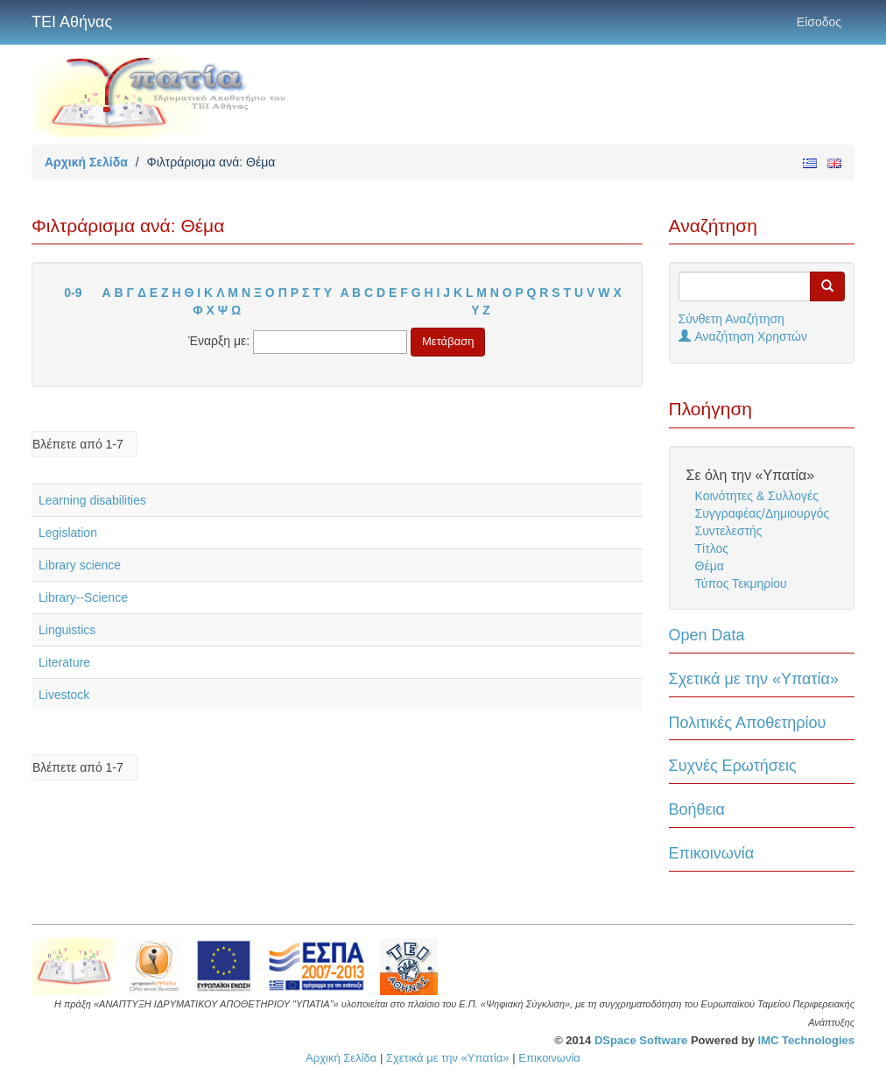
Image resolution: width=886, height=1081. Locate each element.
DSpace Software (640, 1040)
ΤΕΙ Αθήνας (72, 22)
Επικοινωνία (712, 853)
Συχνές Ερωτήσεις (733, 765)
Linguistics (67, 630)
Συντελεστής (729, 531)
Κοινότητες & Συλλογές (757, 496)
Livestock (64, 695)
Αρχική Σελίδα (86, 162)
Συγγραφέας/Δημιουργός (762, 513)
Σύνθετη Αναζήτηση (731, 319)
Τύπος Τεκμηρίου (741, 583)
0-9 (72, 293)
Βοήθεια (697, 809)
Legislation (68, 533)
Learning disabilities (92, 500)
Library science (80, 565)
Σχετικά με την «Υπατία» (754, 679)
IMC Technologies (806, 1040)
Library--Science (83, 597)
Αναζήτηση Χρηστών (743, 336)
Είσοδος (819, 22)
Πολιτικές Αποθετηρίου (747, 722)
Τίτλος (712, 548)
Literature (64, 662)
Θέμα (709, 566)
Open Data (707, 635)
